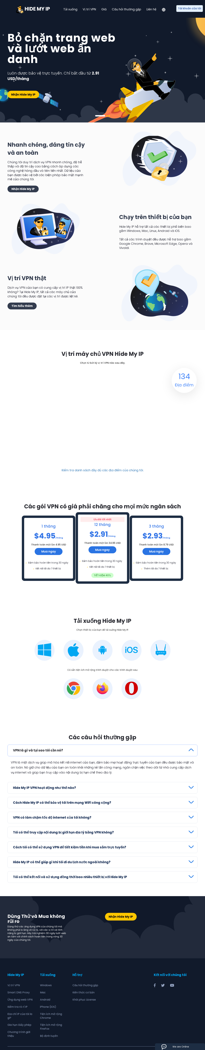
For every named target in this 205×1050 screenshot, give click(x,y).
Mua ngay (48, 551)
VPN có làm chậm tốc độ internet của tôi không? (52, 817)
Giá (103, 9)
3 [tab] (109, 115)
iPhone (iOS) (48, 1007)
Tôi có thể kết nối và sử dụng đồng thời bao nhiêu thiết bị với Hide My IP (70, 877)
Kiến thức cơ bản (83, 992)
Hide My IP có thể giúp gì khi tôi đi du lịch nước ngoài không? (61, 862)
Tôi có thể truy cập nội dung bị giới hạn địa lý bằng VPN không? (63, 832)
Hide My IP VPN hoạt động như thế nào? (44, 788)
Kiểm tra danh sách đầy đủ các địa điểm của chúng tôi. (103, 470)
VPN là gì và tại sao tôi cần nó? (38, 750)
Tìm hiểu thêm (22, 306)
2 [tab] (107, 115)
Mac (43, 992)
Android (45, 1000)
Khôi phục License (84, 1000)
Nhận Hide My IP (23, 94)
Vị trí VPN (89, 9)
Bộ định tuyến (49, 1036)
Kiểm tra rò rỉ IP (18, 1007)
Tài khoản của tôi (189, 8)
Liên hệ (151, 9)
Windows (46, 985)
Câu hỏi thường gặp (126, 9)
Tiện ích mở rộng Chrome (51, 1016)
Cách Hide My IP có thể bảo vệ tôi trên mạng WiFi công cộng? (62, 802)
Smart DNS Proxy (19, 992)
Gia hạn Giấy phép (19, 1025)
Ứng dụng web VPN (20, 1000)
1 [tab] (100, 115)
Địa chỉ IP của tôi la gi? (20, 1016)
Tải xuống (70, 9)
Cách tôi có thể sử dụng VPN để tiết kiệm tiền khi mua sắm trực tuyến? (69, 847)
